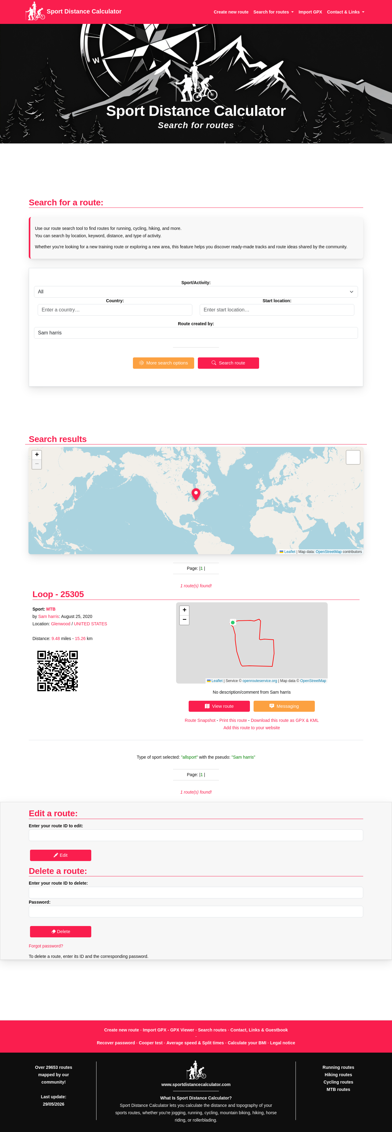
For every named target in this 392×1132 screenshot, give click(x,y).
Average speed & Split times (195, 1042)
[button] (196, 494)
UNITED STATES (90, 623)
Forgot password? (46, 945)
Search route (228, 362)
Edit (60, 855)
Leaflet (287, 552)
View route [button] (219, 706)
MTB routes (338, 1089)
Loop (42, 594)
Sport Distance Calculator (73, 12)
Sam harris (48, 616)
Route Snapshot (200, 720)
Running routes (338, 1067)
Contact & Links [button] (344, 12)
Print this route (233, 720)
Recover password (116, 1042)
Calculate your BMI (247, 1042)
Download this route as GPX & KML (285, 720)
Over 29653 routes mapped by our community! (53, 1074)
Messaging (284, 706)
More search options (163, 362)
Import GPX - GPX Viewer (168, 1029)
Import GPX (310, 12)
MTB (50, 609)
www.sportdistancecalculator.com (196, 1084)
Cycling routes (338, 1082)
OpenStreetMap (329, 552)
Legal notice (282, 1042)
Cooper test (151, 1042)
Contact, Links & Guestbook (259, 1029)
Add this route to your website (252, 727)
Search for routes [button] (272, 12)
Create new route (231, 12)
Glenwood (60, 623)
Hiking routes (338, 1074)
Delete (60, 931)
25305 (72, 594)
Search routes (212, 1029)
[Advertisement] (196, 173)
